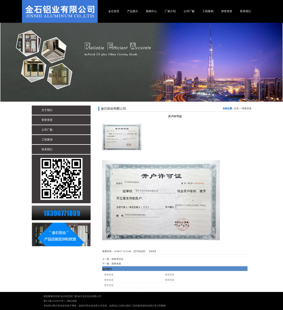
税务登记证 (117, 259)
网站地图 (72, 301)
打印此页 (139, 251)
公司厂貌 (47, 129)
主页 (236, 108)
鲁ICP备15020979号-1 (55, 301)
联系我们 (47, 149)
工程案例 (47, 139)
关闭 (152, 251)
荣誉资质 (246, 108)
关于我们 (47, 110)
